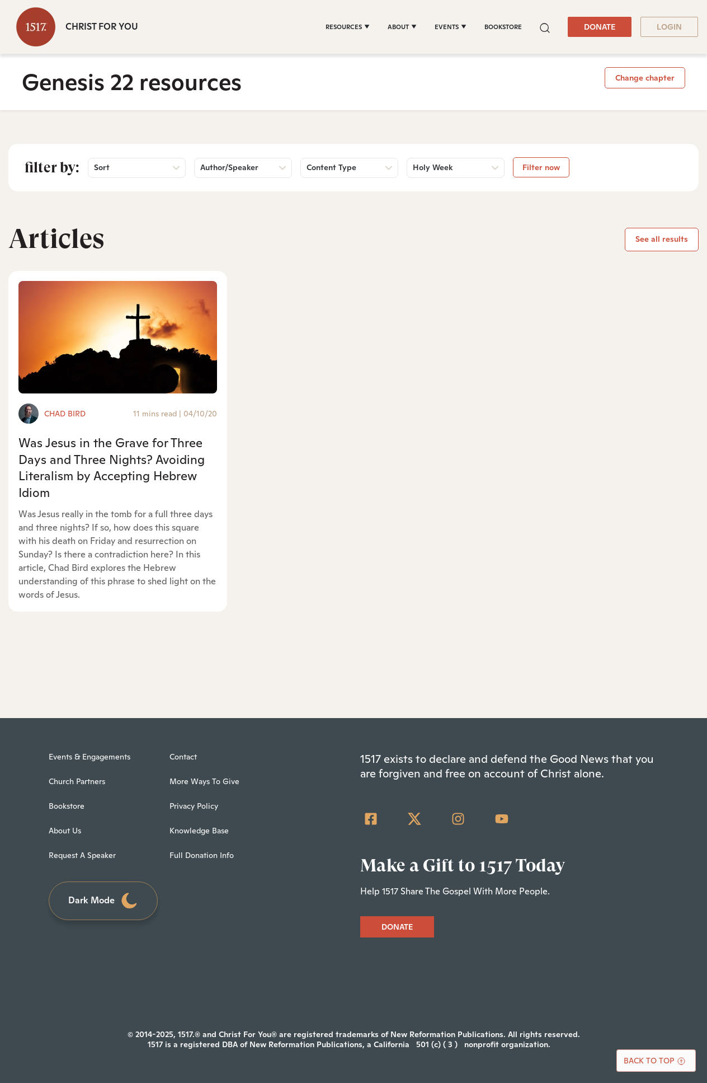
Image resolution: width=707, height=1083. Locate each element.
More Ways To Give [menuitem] (204, 781)
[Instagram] (458, 818)
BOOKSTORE (503, 27)
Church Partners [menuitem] (77, 781)
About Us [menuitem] (65, 831)
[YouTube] (501, 818)
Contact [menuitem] (183, 757)
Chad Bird (65, 414)
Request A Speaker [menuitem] (82, 855)
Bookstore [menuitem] (66, 806)
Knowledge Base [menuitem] (199, 831)
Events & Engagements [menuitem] (89, 757)
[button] (545, 26)
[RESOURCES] (348, 26)
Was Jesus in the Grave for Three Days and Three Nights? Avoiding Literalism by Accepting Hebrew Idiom (111, 467)
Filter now (541, 167)
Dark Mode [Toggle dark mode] (103, 901)
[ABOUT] (402, 26)
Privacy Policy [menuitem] (193, 806)
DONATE (599, 27)
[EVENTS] (450, 26)
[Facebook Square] (370, 818)
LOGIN (669, 27)
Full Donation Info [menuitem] (201, 855)
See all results (661, 239)
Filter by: (52, 167)
